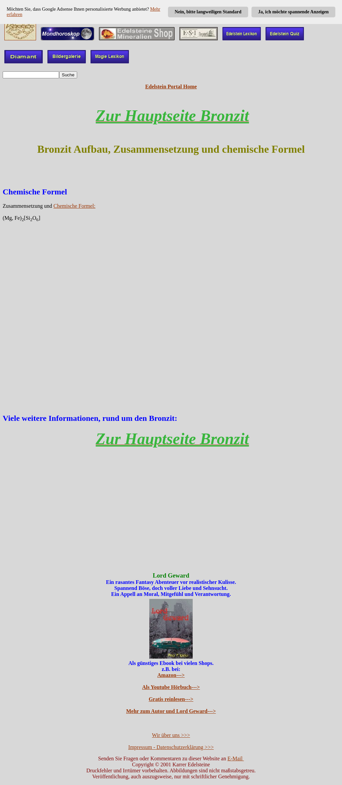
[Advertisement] (171, 312)
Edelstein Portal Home (171, 86)
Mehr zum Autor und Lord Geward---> (171, 711)
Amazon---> (171, 675)
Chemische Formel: (74, 206)
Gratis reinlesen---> (171, 699)
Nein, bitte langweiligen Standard (208, 11)
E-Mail (235, 758)
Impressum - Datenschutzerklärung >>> (171, 747)
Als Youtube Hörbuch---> (171, 687)
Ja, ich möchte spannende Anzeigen (293, 11)
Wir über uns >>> (171, 735)
